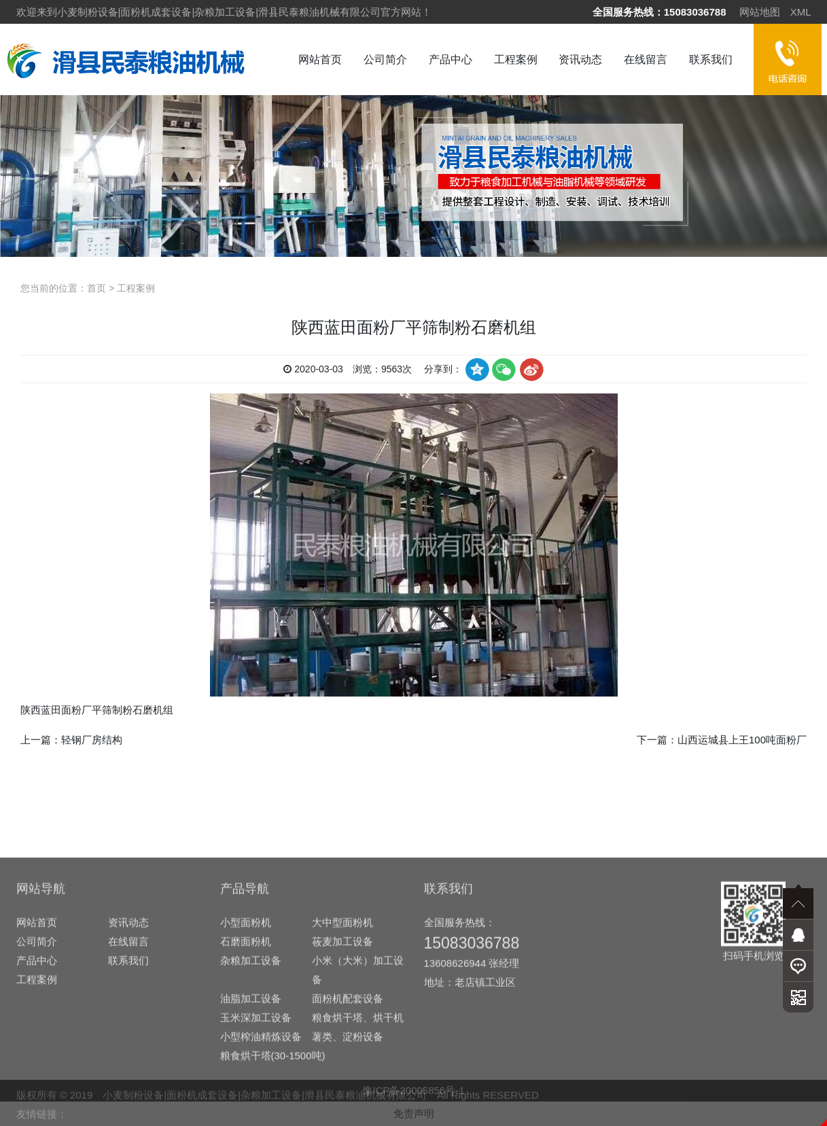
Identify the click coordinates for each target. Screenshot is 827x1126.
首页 (96, 288)
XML (800, 12)
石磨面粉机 (245, 1089)
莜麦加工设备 (342, 1089)
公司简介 (385, 59)
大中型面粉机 (342, 1070)
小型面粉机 (245, 1070)
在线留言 (645, 59)
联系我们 (711, 59)
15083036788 (695, 12)
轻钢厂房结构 (91, 739)
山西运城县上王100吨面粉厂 (742, 739)
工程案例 (516, 59)
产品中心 (450, 59)
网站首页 (320, 59)
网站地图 (759, 12)
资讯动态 (580, 59)
